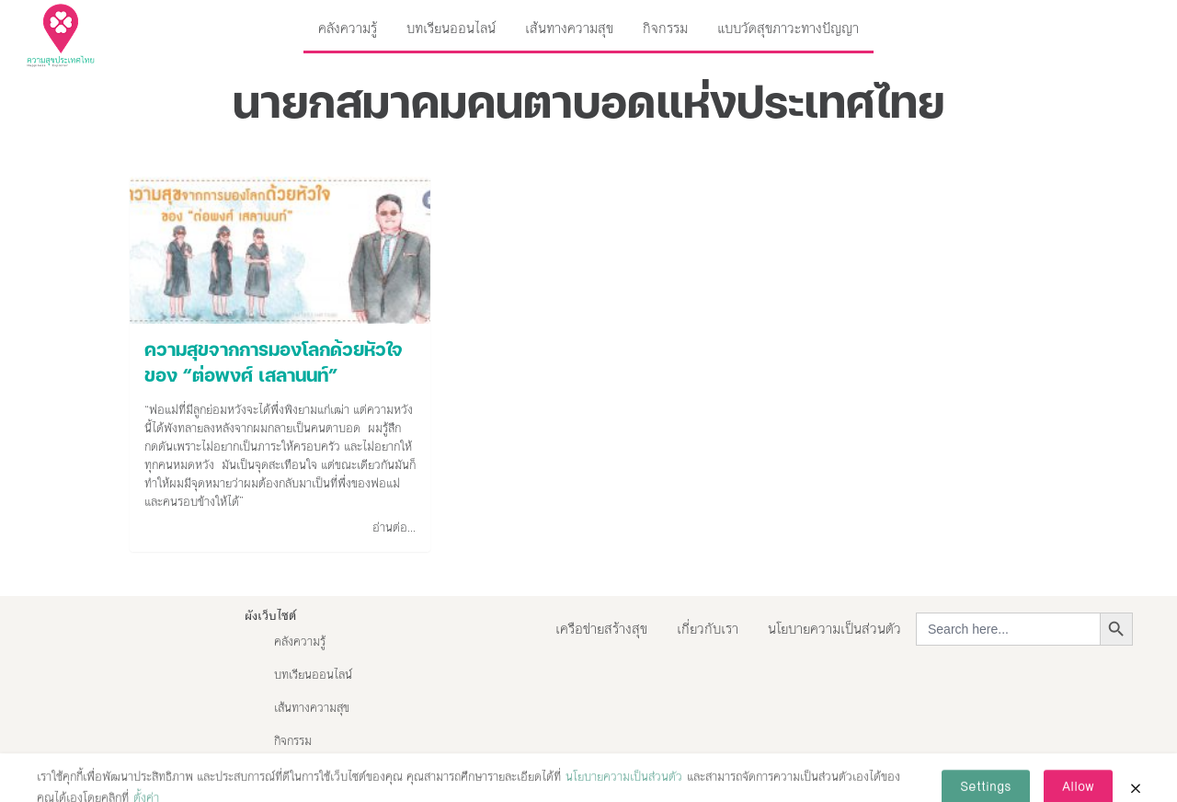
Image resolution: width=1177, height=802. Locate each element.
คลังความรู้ (347, 28)
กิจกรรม (665, 28)
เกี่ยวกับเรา (707, 628)
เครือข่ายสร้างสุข (601, 628)
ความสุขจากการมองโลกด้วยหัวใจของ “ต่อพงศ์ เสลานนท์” (273, 364)
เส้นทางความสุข (569, 28)
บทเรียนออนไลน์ (451, 28)
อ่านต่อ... (394, 528)
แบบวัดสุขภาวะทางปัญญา (788, 28)
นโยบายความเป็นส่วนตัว (834, 628)
